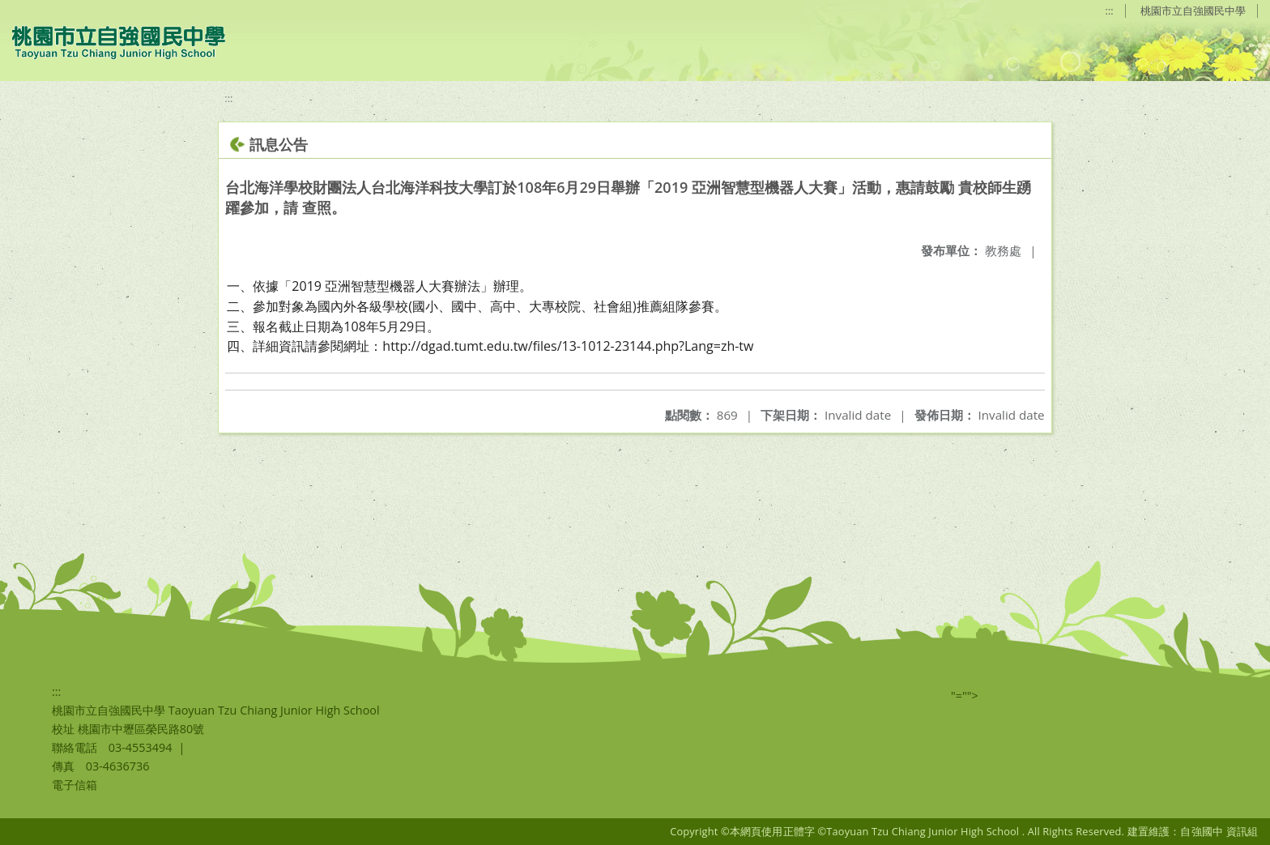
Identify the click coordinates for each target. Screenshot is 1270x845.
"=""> (964, 695)
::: (1110, 10)
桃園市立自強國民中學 (1193, 10)
